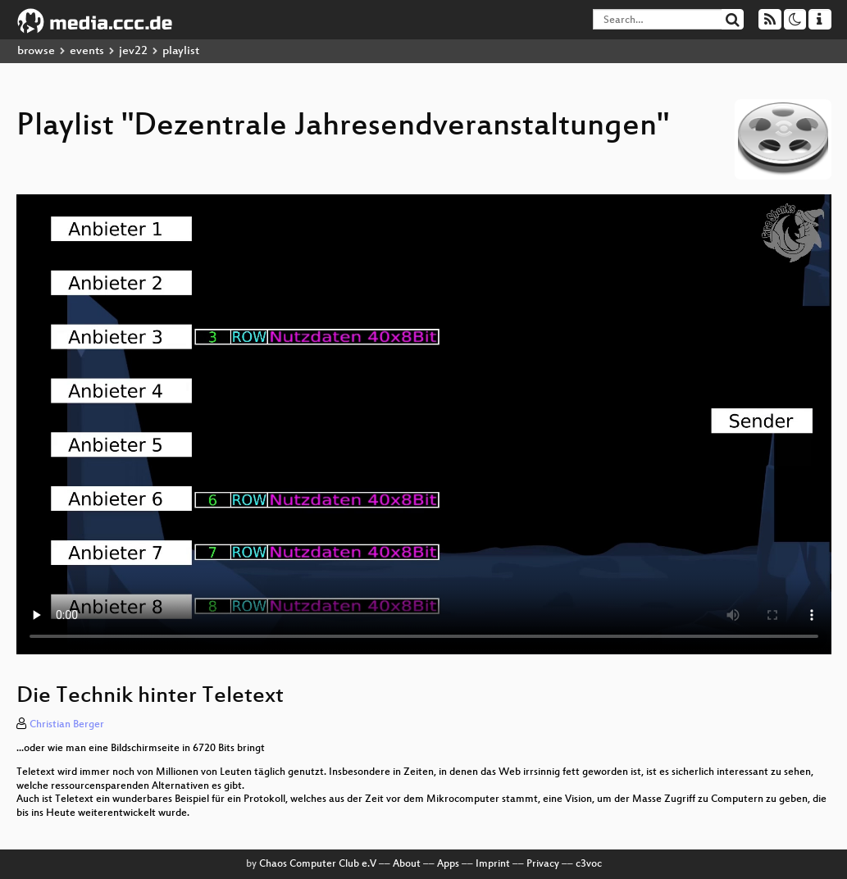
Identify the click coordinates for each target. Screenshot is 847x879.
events (87, 51)
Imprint (493, 864)
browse (36, 51)
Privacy (542, 864)
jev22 (133, 51)
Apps (448, 864)
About (407, 864)
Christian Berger (67, 725)
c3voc (589, 864)
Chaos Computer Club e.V (317, 864)
